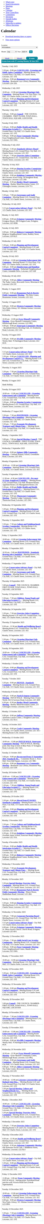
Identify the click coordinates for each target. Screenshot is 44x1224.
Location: (4, 45)
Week (7, 58)
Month (19, 58)
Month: (3, 52)
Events (31, 58)
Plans (8, 8)
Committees (10, 15)
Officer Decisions (12, 25)
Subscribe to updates (13, 23)
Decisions (9, 17)
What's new (10, 2)
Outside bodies (11, 19)
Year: (19, 52)
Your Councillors (12, 13)
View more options (12, 40)
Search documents (12, 4)
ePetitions (9, 21)
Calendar (9, 10)
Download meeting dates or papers (18, 36)
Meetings (9, 6)
